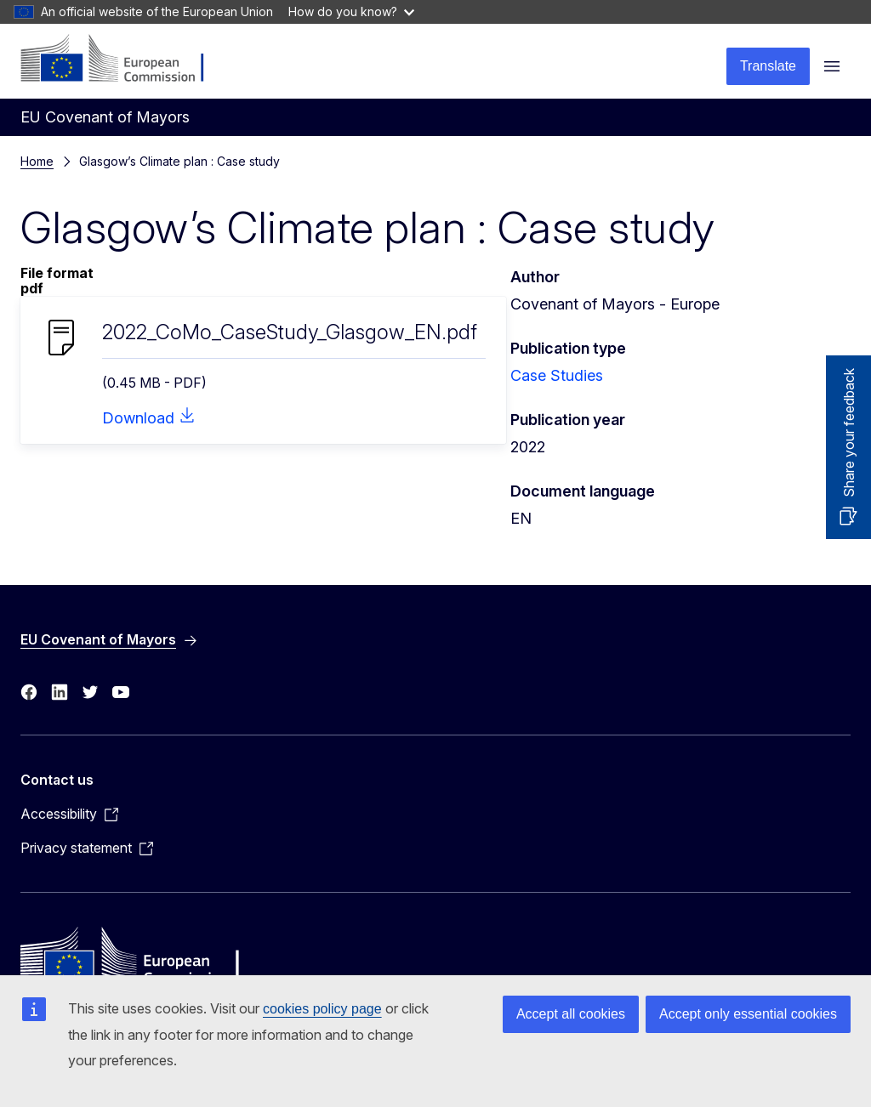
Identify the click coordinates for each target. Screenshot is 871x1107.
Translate (768, 66)
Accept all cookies (570, 1014)
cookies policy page (322, 1009)
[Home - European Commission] (123, 59)
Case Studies (556, 375)
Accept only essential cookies (748, 1014)
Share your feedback (849, 432)
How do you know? (351, 11)
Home (37, 161)
